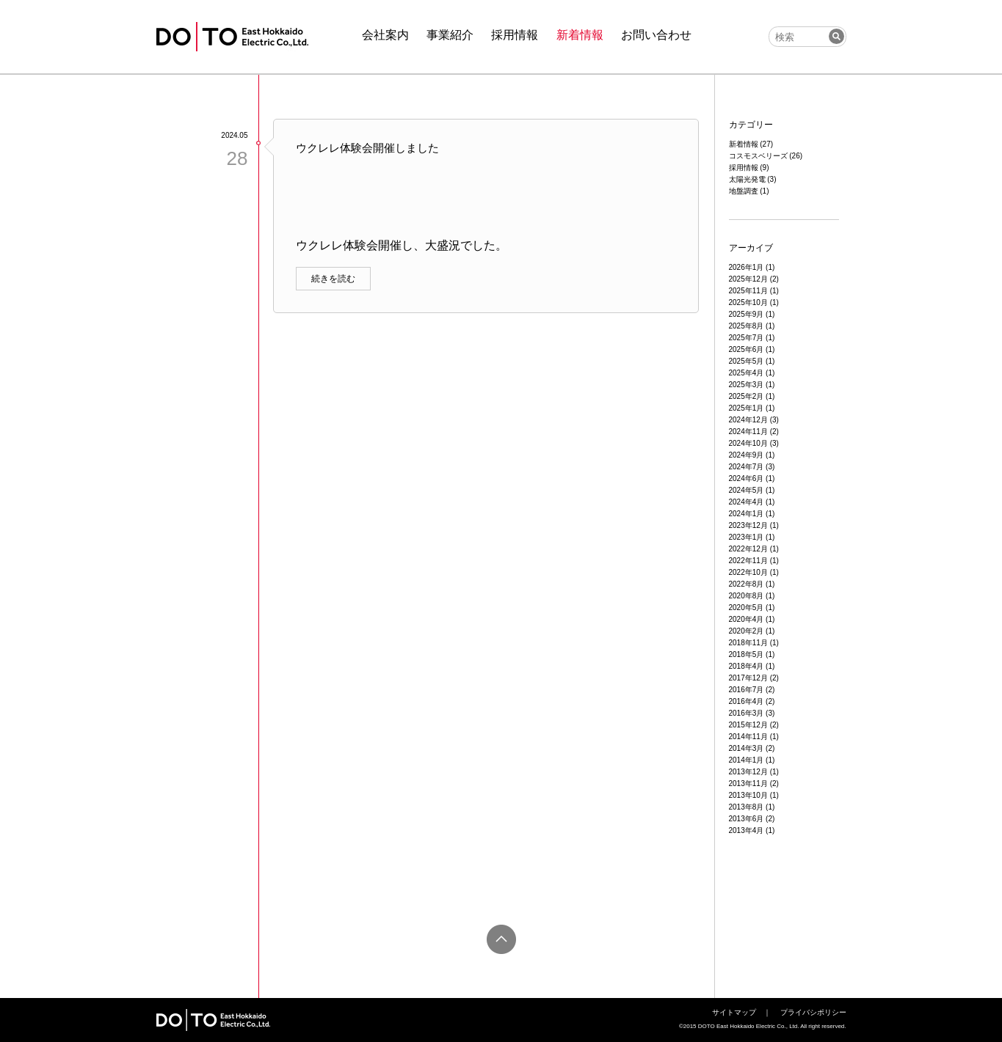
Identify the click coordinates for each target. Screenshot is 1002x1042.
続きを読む (333, 279)
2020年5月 (746, 607)
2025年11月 (748, 291)
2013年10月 (748, 795)
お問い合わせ (656, 35)
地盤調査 (743, 191)
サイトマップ (734, 1012)
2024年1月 (746, 514)
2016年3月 (746, 713)
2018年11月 (748, 643)
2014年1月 (746, 760)
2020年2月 (746, 631)
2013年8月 (746, 807)
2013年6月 (746, 819)
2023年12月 (748, 525)
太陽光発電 (747, 179)
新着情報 (579, 35)
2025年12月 (748, 279)
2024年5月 (746, 490)
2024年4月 (746, 502)
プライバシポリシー (813, 1012)
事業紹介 (449, 35)
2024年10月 (748, 443)
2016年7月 (746, 690)
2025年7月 (746, 338)
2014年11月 (748, 737)
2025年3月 (746, 385)
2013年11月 (748, 783)
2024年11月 (748, 432)
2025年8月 (746, 326)
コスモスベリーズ (758, 156)
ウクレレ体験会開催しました (367, 148)
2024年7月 (746, 467)
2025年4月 (746, 373)
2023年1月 (746, 537)
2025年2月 (746, 396)
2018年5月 (746, 654)
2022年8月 (746, 584)
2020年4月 (746, 619)
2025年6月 (746, 349)
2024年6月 (746, 478)
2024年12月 (748, 420)
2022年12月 (748, 549)
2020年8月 (746, 596)
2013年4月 (746, 830)
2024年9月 (746, 455)
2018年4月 (746, 666)
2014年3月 (746, 748)
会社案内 (385, 35)
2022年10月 (748, 572)
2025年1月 (746, 408)
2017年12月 (748, 678)
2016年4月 (746, 701)
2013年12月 (748, 772)
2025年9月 (746, 314)
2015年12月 (748, 725)
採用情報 (514, 35)
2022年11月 (748, 561)
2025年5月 (746, 361)
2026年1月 (746, 267)
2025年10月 (748, 302)
